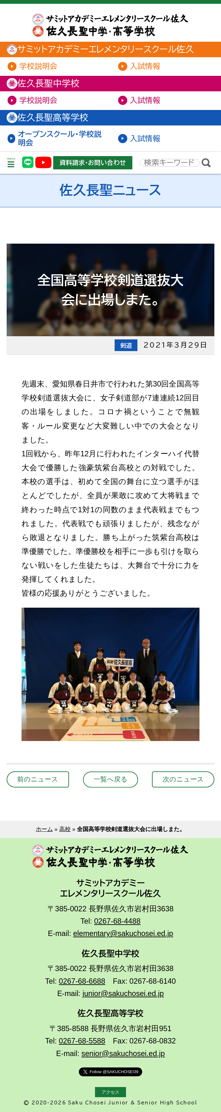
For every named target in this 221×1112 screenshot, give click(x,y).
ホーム (44, 829)
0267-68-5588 (82, 1041)
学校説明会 (38, 66)
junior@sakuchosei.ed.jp (123, 993)
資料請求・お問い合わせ (93, 163)
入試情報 (145, 66)
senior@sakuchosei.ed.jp (123, 1053)
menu (11, 162)
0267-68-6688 (82, 981)
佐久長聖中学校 (45, 83)
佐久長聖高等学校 (50, 117)
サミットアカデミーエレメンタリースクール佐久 (103, 49)
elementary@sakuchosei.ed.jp (123, 933)
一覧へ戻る (111, 779)
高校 (65, 829)
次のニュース (183, 779)
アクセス (110, 1092)
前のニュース (37, 779)
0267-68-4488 (117, 921)
